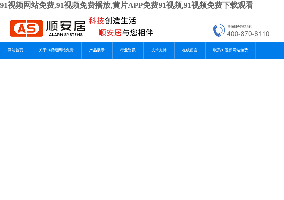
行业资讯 (128, 50)
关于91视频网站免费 (56, 50)
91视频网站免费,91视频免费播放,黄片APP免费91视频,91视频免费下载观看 (126, 5)
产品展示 (97, 50)
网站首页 (15, 50)
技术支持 (159, 50)
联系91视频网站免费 (230, 50)
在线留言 (190, 50)
